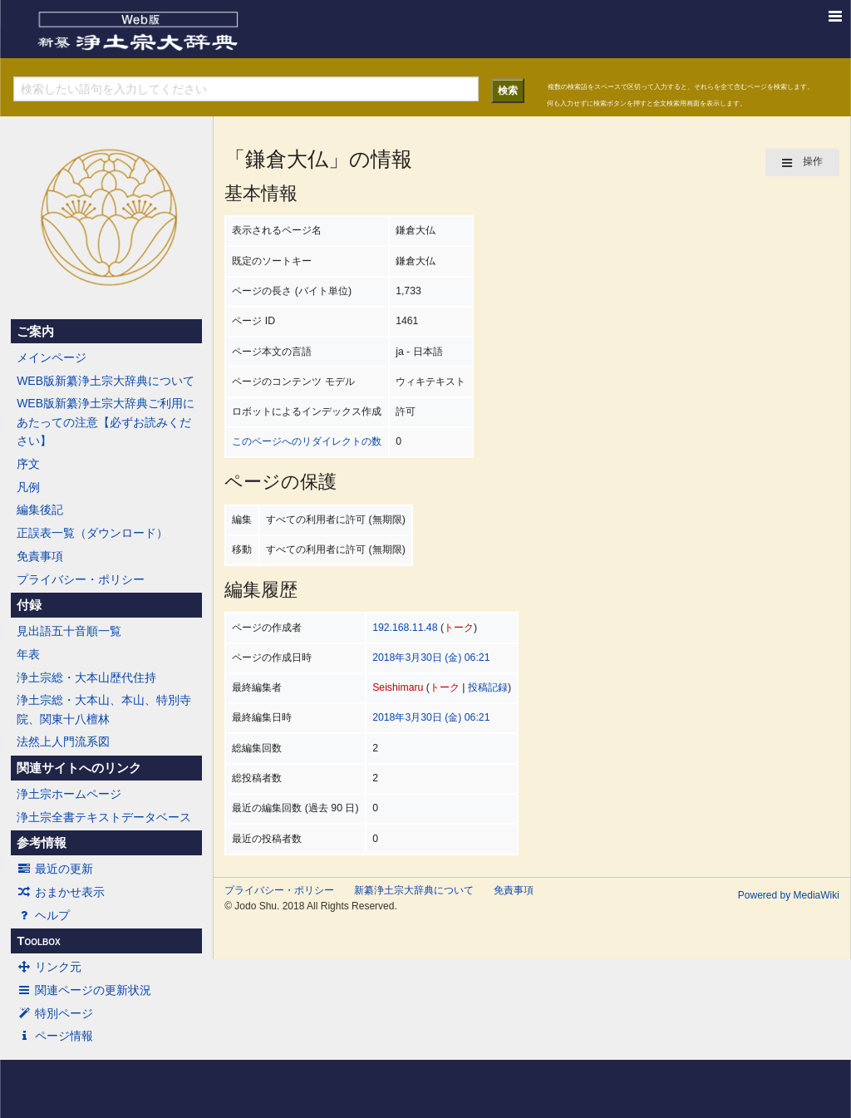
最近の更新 (55, 868)
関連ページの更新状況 (84, 990)
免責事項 (40, 556)
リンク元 (49, 966)
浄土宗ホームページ (69, 793)
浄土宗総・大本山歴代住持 (86, 677)
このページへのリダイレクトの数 (306, 441)
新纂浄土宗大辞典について (414, 890)
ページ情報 (55, 1035)
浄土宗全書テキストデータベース (104, 817)
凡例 (28, 487)
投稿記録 (488, 687)
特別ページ (55, 1013)
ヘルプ (43, 915)
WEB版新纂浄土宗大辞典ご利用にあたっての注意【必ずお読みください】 (105, 421)
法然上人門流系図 (63, 741)
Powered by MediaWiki (788, 895)
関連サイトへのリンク (79, 768)
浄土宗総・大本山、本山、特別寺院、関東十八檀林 (104, 709)
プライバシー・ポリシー (81, 579)
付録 (29, 605)
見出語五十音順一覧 (69, 631)
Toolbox (38, 941)
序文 (28, 463)
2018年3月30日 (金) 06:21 (430, 657)
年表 (28, 654)
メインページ (51, 357)
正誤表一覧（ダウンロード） (92, 532)
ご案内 (35, 331)
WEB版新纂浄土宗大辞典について (105, 380)
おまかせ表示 (61, 892)
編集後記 (40, 509)
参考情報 (41, 843)
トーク (459, 627)
